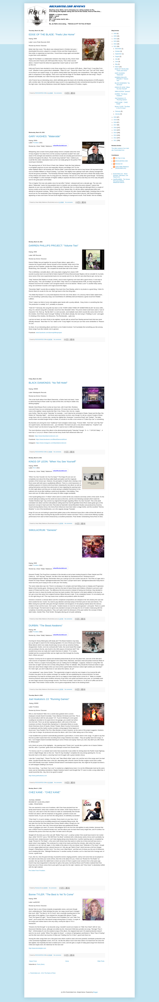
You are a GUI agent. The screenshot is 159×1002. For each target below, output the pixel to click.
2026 (115, 33)
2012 (115, 138)
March (117, 67)
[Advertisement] (67, 113)
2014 (115, 132)
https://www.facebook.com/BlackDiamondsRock (51, 439)
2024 (115, 39)
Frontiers (36, 142)
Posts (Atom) (40, 964)
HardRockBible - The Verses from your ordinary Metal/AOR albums (121, 181)
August (117, 56)
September (118, 54)
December (118, 48)
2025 (115, 36)
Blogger (95, 992)
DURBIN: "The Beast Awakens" (45, 625)
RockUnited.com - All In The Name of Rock (43, 973)
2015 (115, 130)
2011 (115, 140)
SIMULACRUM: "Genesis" (43, 530)
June (116, 61)
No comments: (58, 93)
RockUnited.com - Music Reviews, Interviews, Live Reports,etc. (120, 175)
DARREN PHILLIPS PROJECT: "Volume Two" (53, 245)
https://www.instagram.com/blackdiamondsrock (51, 443)
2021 (115, 46)
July (116, 59)
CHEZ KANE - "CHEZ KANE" (44, 792)
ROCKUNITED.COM (121, 161)
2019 (115, 120)
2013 (115, 135)
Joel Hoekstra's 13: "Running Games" (49, 699)
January (117, 114)
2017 (115, 125)
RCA (34, 468)
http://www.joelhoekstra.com (38, 775)
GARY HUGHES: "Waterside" (45, 136)
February (118, 111)
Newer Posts (33, 961)
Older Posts (100, 961)
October (117, 51)
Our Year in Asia (120, 158)
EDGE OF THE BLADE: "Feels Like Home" (52, 34)
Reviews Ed (118, 164)
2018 (115, 122)
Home (67, 961)
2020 (115, 117)
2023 (115, 41)
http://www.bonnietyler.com (37, 948)
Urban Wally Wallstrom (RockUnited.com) (122, 167)
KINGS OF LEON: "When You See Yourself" (52, 461)
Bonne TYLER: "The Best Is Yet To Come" (51, 894)
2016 (115, 127)
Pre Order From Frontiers (37, 870)
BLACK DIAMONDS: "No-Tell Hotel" (48, 382)
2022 (115, 44)
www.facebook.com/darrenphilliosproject (49, 332)
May (116, 64)
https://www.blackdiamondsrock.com (46, 436)
